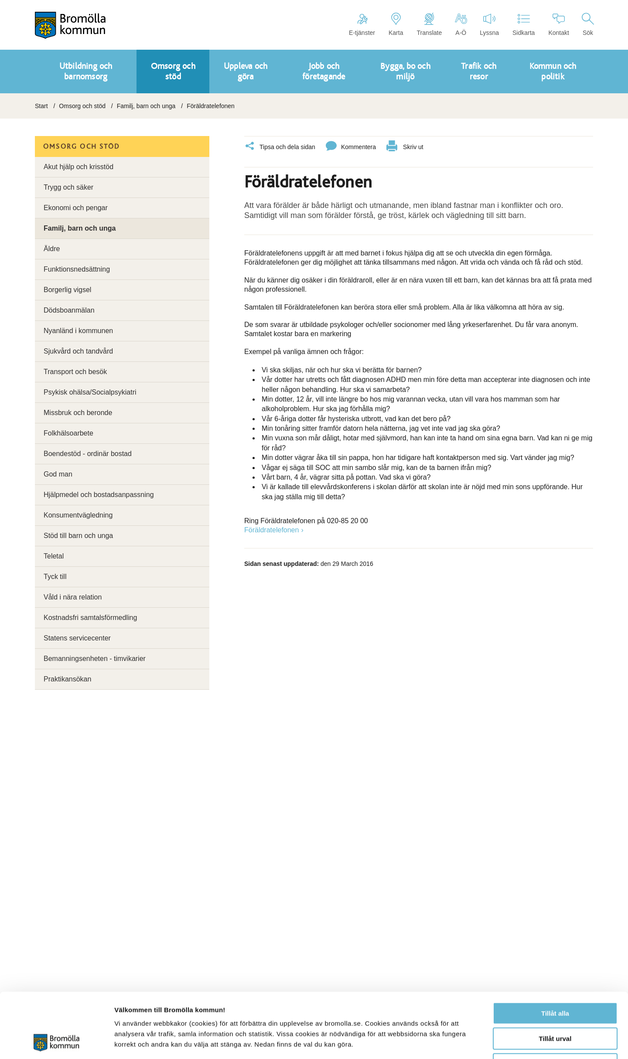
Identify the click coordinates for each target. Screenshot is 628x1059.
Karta (396, 24)
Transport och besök (75, 371)
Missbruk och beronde (78, 412)
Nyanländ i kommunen (78, 330)
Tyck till (55, 576)
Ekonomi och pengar (76, 207)
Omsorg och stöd (82, 105)
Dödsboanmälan (69, 310)
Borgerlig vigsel (67, 289)
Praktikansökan (67, 679)
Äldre (52, 248)
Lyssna (489, 24)
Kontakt (558, 24)
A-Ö (460, 24)
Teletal (54, 556)
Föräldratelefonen (271, 530)
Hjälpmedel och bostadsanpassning (99, 494)
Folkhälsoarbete (68, 433)
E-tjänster (362, 24)
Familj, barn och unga (146, 105)
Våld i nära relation (73, 597)
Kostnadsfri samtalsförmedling (90, 617)
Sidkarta (523, 24)
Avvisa (555, 1003)
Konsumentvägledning (78, 515)
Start (41, 105)
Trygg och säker (68, 187)
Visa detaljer (473, 1041)
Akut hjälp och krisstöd (78, 166)
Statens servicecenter (77, 638)
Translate (429, 24)
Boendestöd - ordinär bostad (88, 453)
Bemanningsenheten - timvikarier (95, 658)
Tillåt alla (555, 952)
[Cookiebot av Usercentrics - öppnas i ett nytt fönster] (56, 1042)
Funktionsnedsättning (77, 269)
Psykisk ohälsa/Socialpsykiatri (90, 392)
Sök (588, 24)
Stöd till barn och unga (78, 535)
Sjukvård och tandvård (78, 351)
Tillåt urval (555, 978)
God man (58, 474)
